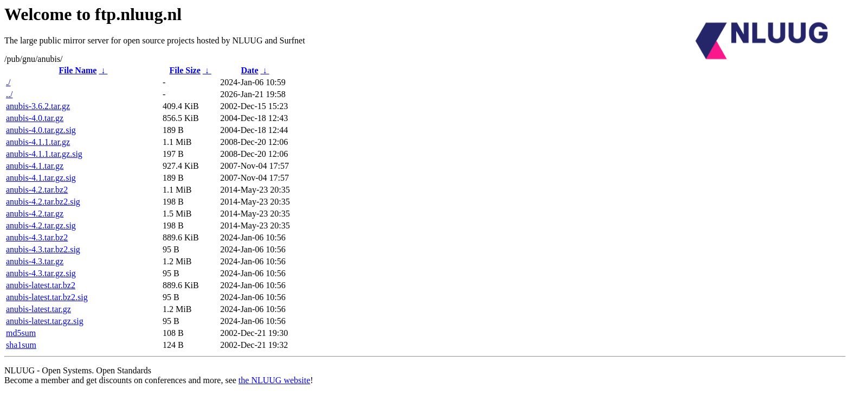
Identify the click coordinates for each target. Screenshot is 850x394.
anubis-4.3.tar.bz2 (37, 237)
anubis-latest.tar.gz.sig (44, 321)
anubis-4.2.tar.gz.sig (41, 225)
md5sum (21, 333)
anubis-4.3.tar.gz (34, 261)
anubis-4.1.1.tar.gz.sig (44, 153)
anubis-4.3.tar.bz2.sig (43, 249)
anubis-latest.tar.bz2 (40, 285)
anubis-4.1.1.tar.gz (38, 142)
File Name (78, 70)
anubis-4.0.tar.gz (34, 118)
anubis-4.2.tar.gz (34, 213)
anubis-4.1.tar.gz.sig (41, 177)
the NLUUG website (274, 380)
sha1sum (21, 344)
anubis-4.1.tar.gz (34, 165)
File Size (184, 70)
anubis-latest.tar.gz (38, 309)
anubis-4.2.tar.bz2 (37, 189)
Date (250, 70)
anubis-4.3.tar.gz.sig (41, 273)
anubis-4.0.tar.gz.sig (41, 130)
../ (9, 94)
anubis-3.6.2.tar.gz (38, 106)
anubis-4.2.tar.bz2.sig (43, 201)
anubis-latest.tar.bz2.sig (47, 297)
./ (8, 82)
